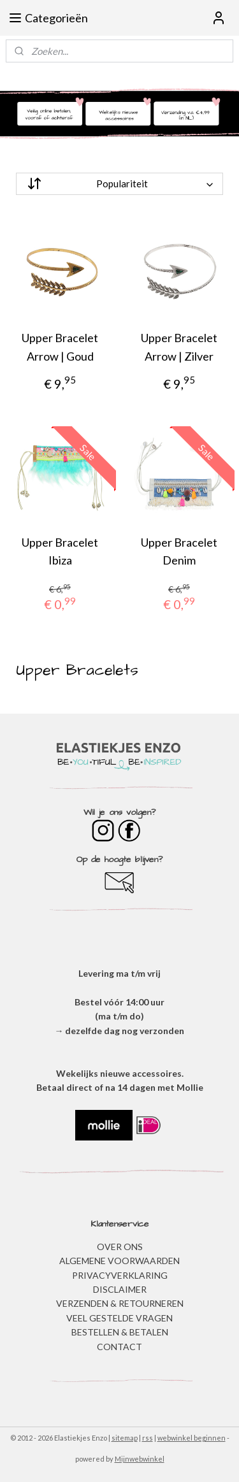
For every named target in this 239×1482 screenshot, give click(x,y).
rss (147, 1438)
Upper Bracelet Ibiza (60, 551)
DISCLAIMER (120, 1289)
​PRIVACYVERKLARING (120, 1275)
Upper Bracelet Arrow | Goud (60, 347)
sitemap (125, 1438)
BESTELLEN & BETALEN (119, 1332)
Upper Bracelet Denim (179, 551)
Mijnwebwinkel (139, 1459)
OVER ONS (120, 1246)
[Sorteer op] (119, 183)
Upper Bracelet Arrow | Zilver (179, 347)
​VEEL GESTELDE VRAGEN (119, 1318)
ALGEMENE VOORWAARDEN (119, 1260)
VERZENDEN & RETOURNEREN (120, 1303)
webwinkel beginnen (191, 1438)
